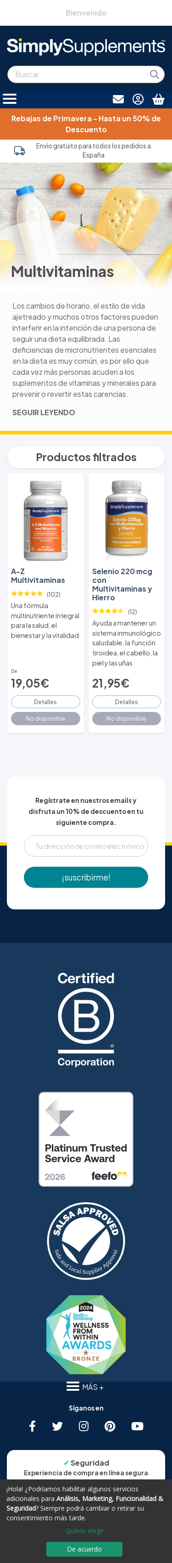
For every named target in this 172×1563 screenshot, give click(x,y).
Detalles (45, 701)
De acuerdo (84, 1549)
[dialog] (86, 1521)
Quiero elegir (85, 1530)
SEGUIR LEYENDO (43, 412)
